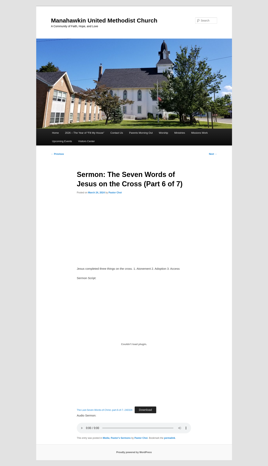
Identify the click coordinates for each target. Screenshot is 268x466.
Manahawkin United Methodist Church (104, 20)
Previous (57, 154)
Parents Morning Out (141, 132)
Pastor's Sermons (121, 438)
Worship (163, 132)
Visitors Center (86, 141)
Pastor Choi (115, 192)
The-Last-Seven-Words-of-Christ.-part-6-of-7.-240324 (104, 410)
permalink (169, 438)
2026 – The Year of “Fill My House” (84, 132)
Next (213, 154)
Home (55, 132)
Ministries (179, 132)
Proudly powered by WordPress (134, 452)
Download (145, 409)
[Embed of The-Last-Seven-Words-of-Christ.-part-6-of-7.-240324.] (134, 344)
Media (106, 438)
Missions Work (199, 132)
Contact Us (116, 132)
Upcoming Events (62, 141)
